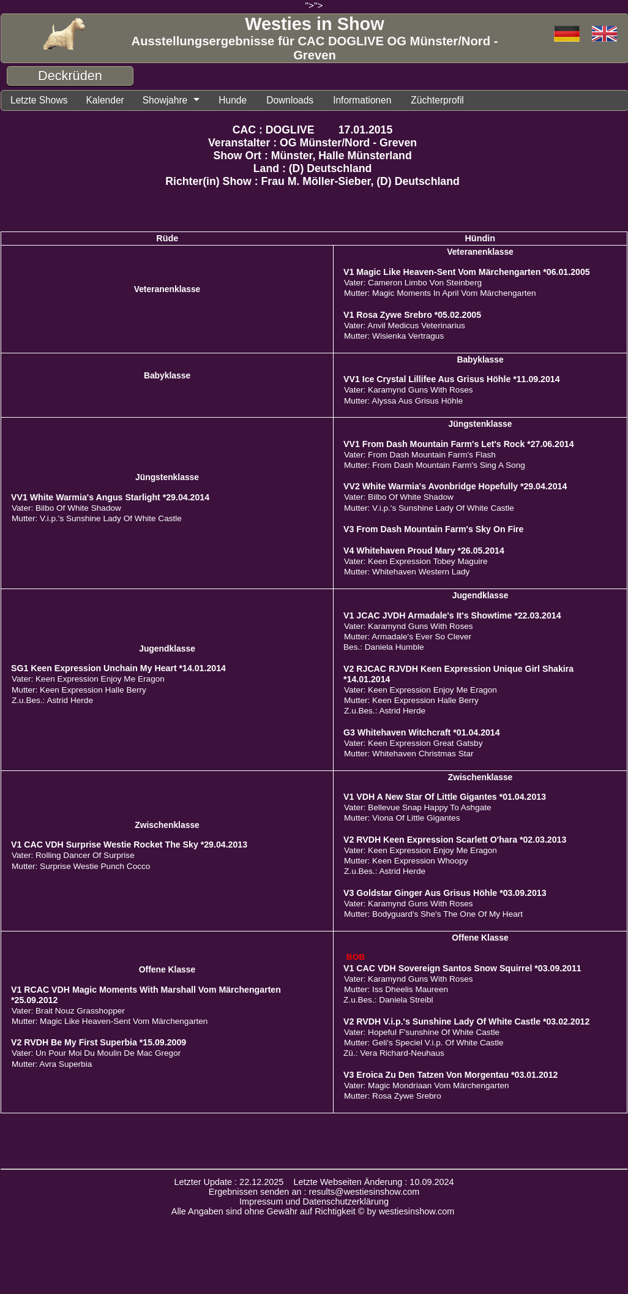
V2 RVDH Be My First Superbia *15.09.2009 (98, 1044)
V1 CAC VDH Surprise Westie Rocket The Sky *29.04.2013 (129, 846)
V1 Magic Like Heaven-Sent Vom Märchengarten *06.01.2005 (466, 274)
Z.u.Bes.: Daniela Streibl (388, 1001)
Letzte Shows (42, 101)
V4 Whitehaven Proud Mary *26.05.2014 (423, 552)
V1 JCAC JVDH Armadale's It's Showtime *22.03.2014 (452, 617)
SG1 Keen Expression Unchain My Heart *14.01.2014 (118, 670)
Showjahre (178, 101)
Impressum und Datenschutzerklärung (314, 1203)
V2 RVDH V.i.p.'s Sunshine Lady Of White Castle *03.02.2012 (466, 1023)
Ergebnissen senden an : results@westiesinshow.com (314, 1193)
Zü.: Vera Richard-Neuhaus (393, 1054)
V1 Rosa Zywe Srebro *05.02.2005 (412, 317)
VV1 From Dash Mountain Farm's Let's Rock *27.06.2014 (458, 446)
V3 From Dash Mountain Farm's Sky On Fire (433, 531)
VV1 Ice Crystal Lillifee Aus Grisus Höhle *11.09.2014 (451, 381)
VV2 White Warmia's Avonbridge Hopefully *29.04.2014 (455, 488)
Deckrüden (70, 75)
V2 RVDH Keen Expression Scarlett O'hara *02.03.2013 (454, 841)
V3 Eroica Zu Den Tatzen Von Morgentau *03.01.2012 (450, 1076)
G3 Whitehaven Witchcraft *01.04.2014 (421, 734)
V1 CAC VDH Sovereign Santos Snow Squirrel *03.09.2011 (462, 970)
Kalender (113, 101)
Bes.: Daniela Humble (383, 648)
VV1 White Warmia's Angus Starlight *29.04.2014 (110, 499)
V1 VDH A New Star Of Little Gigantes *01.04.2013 (444, 798)
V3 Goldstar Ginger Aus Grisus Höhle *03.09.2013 (445, 895)
